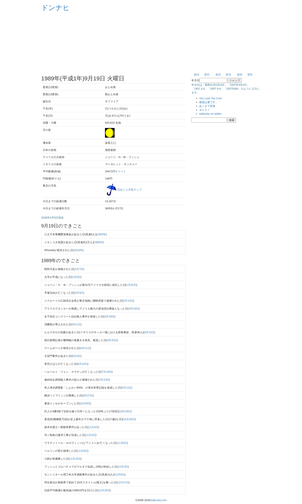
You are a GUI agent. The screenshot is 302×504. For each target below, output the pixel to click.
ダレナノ (204, 109)
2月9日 (79, 292)
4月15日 (149, 332)
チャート (120, 171)
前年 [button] (239, 74)
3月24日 (134, 308)
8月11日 (126, 387)
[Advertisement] (151, 42)
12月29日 (104, 490)
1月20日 (131, 284)
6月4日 (76, 356)
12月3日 (123, 466)
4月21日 (85, 348)
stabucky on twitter (210, 113)
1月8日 (76, 277)
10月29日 (125, 411)
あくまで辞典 (207, 106)
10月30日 (129, 419)
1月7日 (79, 269)
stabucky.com (158, 500)
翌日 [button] (207, 74)
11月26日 (75, 458)
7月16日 (107, 371)
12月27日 (123, 482)
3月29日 (109, 316)
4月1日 (76, 324)
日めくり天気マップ (129, 189)
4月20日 (112, 340)
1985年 (98, 242)
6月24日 (82, 363)
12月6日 (120, 474)
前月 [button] (218, 74)
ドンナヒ (55, 8)
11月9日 (82, 450)
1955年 (101, 234)
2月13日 (128, 300)
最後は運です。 (208, 102)
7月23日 (104, 379)
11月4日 (93, 427)
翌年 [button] (250, 74)
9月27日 (88, 395)
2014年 (78, 250)
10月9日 (85, 403)
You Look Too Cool (210, 98)
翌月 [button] (228, 74)
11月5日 (122, 442)
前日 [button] (196, 74)
